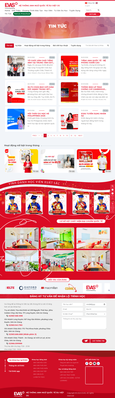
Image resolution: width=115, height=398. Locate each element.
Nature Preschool (22, 14)
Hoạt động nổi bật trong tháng (37, 46)
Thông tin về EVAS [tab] (16, 366)
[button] (3, 203)
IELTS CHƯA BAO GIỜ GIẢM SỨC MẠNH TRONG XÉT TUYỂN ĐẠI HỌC (41, 89)
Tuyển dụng (74, 11)
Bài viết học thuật (60, 46)
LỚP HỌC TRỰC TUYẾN (67, 375)
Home (7, 11)
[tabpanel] (57, 371)
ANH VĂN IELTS (38, 374)
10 (67, 135)
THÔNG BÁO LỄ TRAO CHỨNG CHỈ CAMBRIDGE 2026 (93, 89)
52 (75, 135)
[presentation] (84, 334)
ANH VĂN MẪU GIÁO (40, 362)
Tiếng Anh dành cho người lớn (69, 362)
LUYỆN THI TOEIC (39, 377)
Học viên (48, 11)
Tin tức (8, 14)
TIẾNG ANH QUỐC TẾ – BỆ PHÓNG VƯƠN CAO (93, 61)
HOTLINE (92, 14)
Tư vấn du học (61, 11)
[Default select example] (95, 314)
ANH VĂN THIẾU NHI (40, 365)
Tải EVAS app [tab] (14, 371)
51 (71, 135)
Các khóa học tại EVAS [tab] (18, 360)
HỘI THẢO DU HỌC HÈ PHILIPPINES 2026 (38, 115)
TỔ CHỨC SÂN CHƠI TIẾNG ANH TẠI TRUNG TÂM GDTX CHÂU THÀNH (41, 62)
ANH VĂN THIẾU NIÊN (40, 368)
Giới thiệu (16, 11)
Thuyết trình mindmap (67, 365)
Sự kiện (18, 46)
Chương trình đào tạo (32, 11)
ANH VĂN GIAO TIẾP (40, 371)
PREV (35, 135)
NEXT (80, 135)
